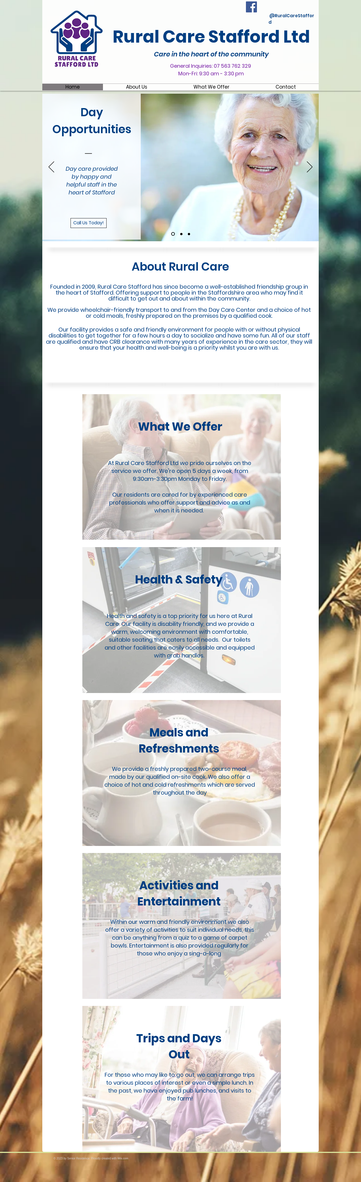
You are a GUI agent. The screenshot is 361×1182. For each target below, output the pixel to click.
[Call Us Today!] (89, 223)
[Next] (309, 167)
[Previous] (51, 167)
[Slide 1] (173, 234)
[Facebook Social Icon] (251, 6)
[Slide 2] (181, 234)
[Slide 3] (189, 234)
